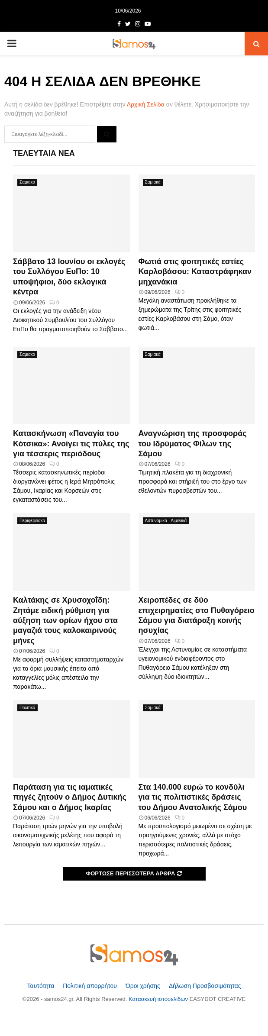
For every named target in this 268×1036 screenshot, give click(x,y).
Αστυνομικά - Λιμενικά (166, 520)
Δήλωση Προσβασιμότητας (205, 985)
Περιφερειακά (32, 520)
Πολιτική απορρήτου (91, 985)
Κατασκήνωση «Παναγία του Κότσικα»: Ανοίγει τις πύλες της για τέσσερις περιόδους (71, 443)
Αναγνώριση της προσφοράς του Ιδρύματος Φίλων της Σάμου (193, 443)
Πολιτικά (27, 707)
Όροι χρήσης (144, 985)
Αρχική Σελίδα (146, 104)
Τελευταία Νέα (44, 153)
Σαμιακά (27, 182)
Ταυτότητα (41, 985)
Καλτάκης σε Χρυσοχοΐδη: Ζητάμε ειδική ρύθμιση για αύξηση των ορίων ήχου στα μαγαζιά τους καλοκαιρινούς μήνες (65, 620)
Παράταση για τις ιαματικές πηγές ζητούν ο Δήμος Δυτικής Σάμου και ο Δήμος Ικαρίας (69, 797)
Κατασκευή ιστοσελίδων (159, 999)
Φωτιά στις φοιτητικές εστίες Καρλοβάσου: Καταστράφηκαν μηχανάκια (195, 271)
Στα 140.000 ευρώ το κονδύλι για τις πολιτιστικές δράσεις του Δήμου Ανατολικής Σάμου (193, 797)
